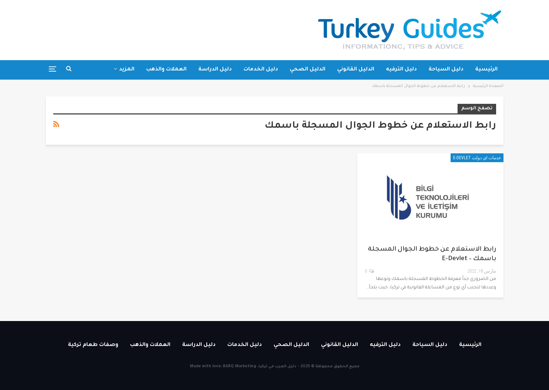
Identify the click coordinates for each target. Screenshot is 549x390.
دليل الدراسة (215, 70)
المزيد (126, 70)
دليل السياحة (446, 70)
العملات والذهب (166, 70)
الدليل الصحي (307, 70)
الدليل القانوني (355, 70)
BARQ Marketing (239, 366)
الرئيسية (486, 70)
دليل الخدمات (260, 70)
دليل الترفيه (401, 70)
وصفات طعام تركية (93, 345)
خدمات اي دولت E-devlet (477, 157)
